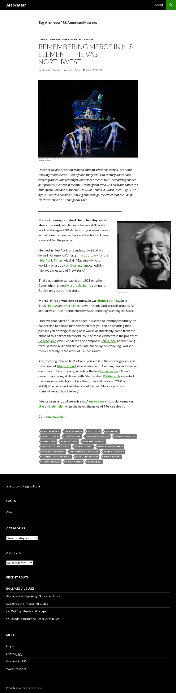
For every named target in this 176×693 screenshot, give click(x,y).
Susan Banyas (98, 401)
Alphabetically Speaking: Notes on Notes (33, 596)
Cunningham (79, 265)
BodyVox (94, 431)
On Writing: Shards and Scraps (26, 611)
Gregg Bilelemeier (97, 436)
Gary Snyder (47, 341)
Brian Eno (112, 431)
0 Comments (94, 69)
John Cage (108, 341)
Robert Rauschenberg (56, 456)
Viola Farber (109, 371)
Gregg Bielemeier (51, 406)
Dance (43, 39)
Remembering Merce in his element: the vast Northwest (85, 54)
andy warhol (51, 431)
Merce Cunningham (110, 446)
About (159, 5)
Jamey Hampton (125, 436)
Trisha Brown (48, 305)
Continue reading (52, 416)
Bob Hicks (73, 69)
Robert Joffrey (108, 300)
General (55, 39)
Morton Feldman (53, 451)
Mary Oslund (66, 366)
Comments (16, 661)
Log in (10, 646)
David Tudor (50, 436)
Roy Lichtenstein (87, 456)
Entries (14, 654)
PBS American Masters (84, 451)
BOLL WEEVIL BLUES (20, 588)
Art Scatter (16, 5)
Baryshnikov (73, 431)
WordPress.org (16, 669)
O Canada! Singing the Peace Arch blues (32, 618)
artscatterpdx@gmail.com (23, 486)
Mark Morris (73, 305)
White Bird (111, 376)
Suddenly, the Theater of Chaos (27, 603)
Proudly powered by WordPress (24, 687)
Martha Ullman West (78, 39)
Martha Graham (77, 285)
